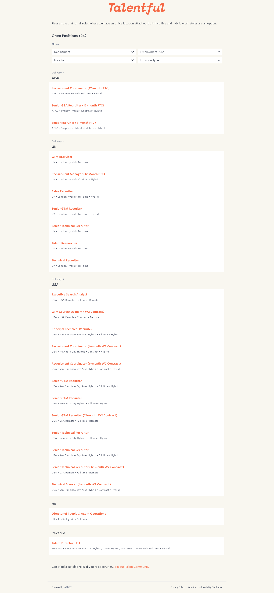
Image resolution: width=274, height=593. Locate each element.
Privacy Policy (178, 587)
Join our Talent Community (131, 566)
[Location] (94, 60)
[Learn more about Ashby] (61, 587)
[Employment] (180, 52)
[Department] (94, 52)
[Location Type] (180, 60)
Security (192, 587)
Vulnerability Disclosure (210, 587)
